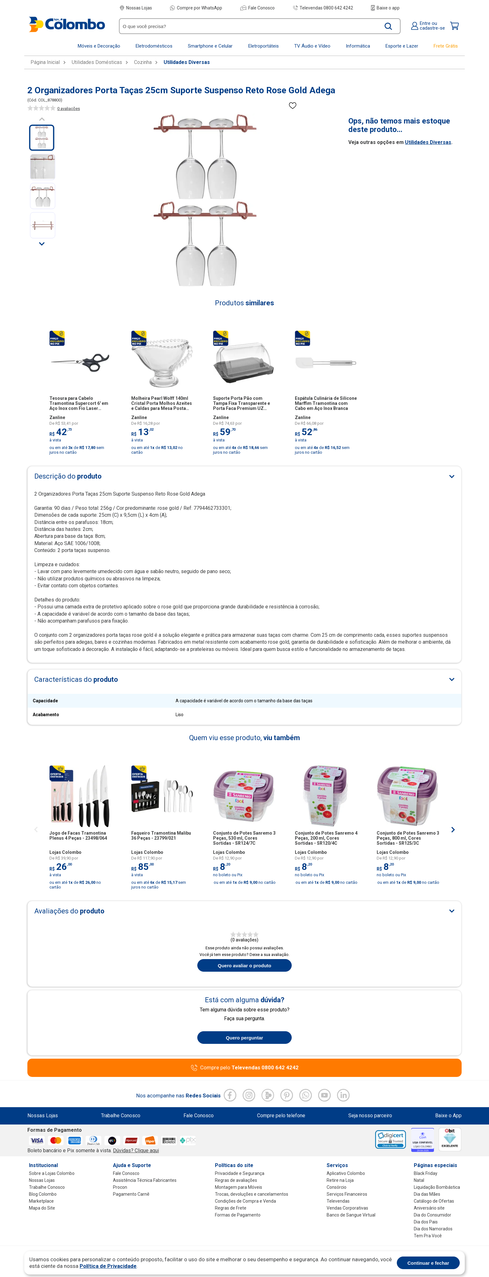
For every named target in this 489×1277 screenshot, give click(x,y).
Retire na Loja (340, 1180)
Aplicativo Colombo (346, 1173)
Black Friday (425, 1173)
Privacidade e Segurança (239, 1173)
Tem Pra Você (428, 1236)
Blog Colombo (43, 1194)
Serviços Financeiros (347, 1194)
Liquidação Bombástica (437, 1187)
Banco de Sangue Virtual (351, 1215)
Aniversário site (429, 1208)
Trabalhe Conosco (120, 1115)
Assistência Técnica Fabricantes (145, 1180)
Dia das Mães (427, 1194)
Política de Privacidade (108, 1266)
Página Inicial (45, 62)
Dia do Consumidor (432, 1215)
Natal (419, 1180)
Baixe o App (448, 1115)
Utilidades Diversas (187, 62)
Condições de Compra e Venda (245, 1201)
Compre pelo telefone (281, 1115)
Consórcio (336, 1187)
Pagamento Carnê (131, 1194)
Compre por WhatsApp (196, 7)
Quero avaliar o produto (244, 965)
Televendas (338, 1201)
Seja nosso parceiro (370, 1115)
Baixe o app (385, 8)
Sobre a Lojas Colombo (52, 1173)
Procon (120, 1187)
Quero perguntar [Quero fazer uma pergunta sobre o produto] (244, 1037)
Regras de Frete (230, 1208)
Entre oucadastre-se (428, 26)
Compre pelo (249, 1067)
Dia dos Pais (426, 1222)
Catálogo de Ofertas (434, 1201)
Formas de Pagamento (238, 1215)
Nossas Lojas (136, 8)
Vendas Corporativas (347, 1208)
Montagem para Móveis (238, 1187)
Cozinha (143, 62)
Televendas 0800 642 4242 (323, 7)
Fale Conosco (257, 7)
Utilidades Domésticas (97, 62)
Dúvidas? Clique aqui (136, 1150)
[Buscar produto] (388, 26)
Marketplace (41, 1201)
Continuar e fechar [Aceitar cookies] (428, 1263)
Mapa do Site (42, 1208)
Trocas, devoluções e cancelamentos (251, 1194)
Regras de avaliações (236, 1180)
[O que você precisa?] (250, 26)
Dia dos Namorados (433, 1229)
